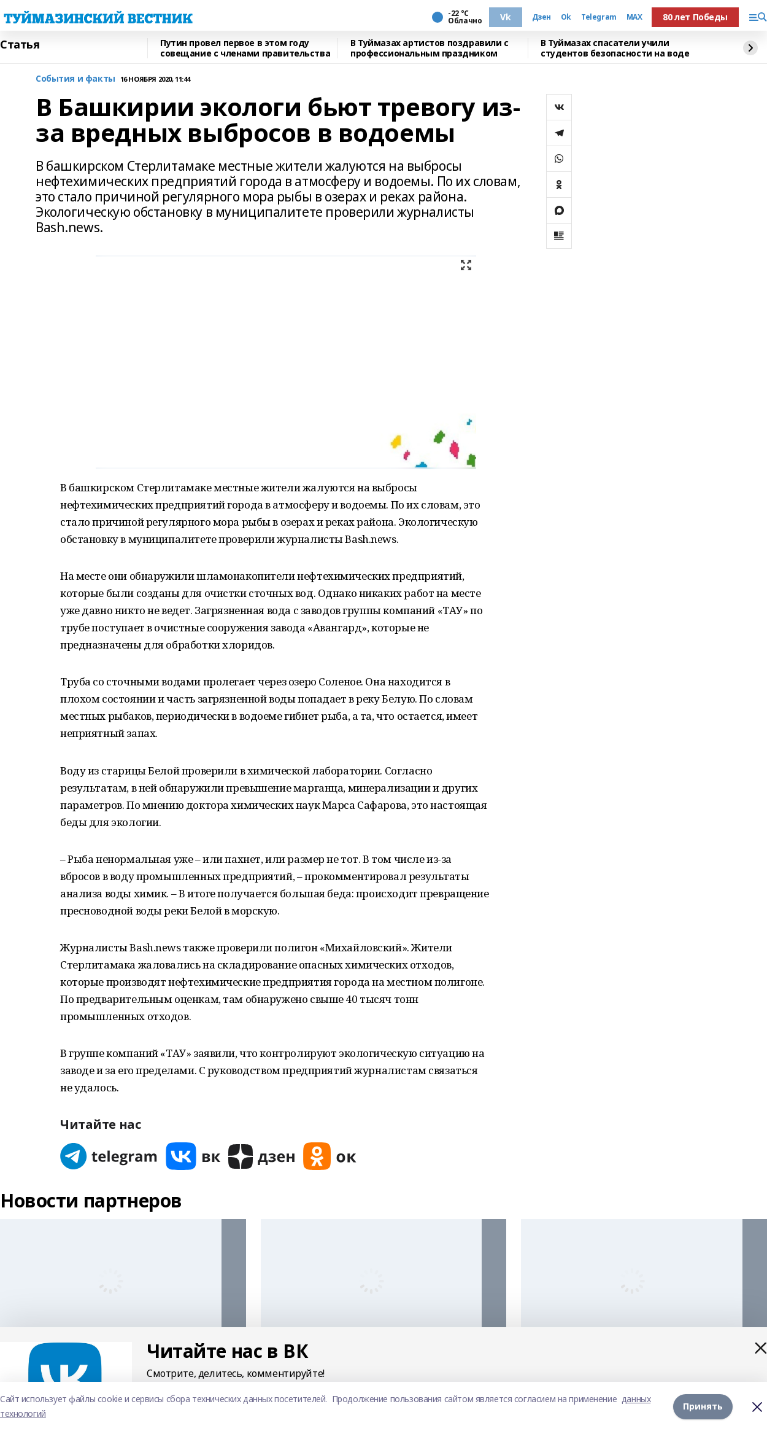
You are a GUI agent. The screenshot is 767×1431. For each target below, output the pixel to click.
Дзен (541, 17)
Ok (566, 17)
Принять (703, 1406)
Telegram (599, 17)
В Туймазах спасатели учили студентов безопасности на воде (615, 48)
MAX (634, 17)
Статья (19, 45)
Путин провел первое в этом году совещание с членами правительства (245, 48)
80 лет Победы (695, 17)
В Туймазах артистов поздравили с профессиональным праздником (429, 48)
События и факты (75, 79)
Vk (505, 17)
